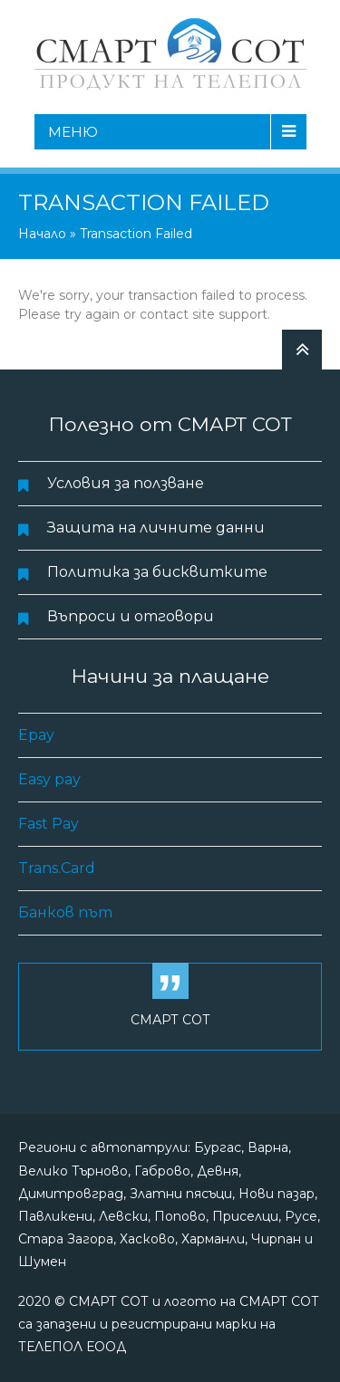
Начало (42, 234)
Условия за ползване (125, 483)
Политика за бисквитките (157, 572)
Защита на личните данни (156, 527)
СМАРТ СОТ (170, 1020)
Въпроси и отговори (130, 616)
